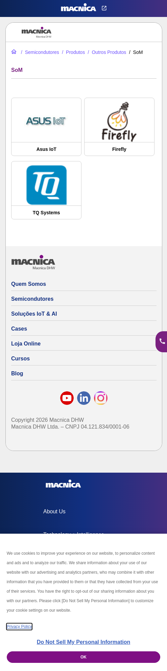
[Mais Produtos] (106, 52)
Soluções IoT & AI (34, 314)
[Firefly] (119, 130)
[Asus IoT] (46, 130)
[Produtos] (73, 52)
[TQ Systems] (46, 193)
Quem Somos (28, 284)
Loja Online (26, 344)
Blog (17, 373)
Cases (19, 329)
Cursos (20, 358)
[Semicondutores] (39, 52)
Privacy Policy (19, 626)
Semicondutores (32, 299)
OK (83, 657)
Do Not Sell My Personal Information (83, 642)
